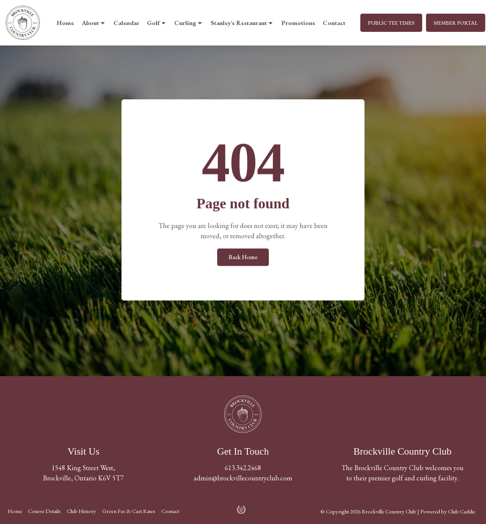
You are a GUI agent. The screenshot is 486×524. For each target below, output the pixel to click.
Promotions (298, 23)
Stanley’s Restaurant (242, 22)
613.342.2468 (243, 467)
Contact (334, 23)
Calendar (126, 23)
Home (65, 23)
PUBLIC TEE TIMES (391, 22)
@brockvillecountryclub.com (252, 478)
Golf (157, 22)
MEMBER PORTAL (456, 22)
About (94, 22)
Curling (188, 22)
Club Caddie (461, 511)
